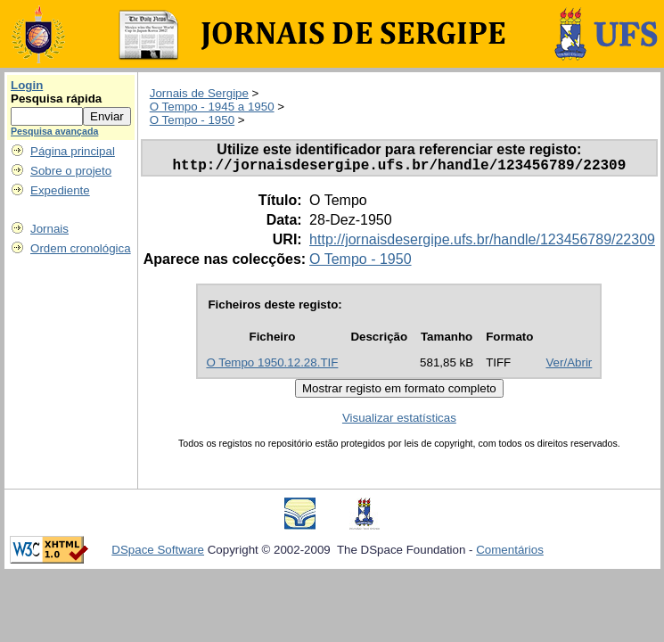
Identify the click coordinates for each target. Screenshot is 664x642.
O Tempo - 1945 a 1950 (212, 106)
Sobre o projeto (70, 170)
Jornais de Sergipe (199, 93)
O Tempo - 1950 (192, 120)
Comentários (510, 553)
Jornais (49, 228)
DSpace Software (157, 553)
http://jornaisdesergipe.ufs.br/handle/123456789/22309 (482, 243)
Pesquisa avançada (54, 131)
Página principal (72, 151)
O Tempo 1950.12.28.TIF (272, 366)
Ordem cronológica (80, 248)
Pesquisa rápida (56, 98)
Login (27, 85)
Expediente (60, 190)
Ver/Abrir (568, 366)
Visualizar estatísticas (399, 421)
